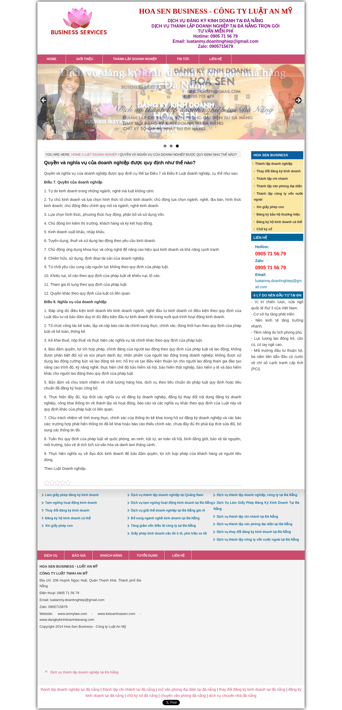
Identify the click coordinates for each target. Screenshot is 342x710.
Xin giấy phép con (270, 207)
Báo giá (79, 555)
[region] (171, 102)
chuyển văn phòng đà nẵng (183, 695)
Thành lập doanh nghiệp (273, 164)
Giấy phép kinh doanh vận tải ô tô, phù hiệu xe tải (169, 533)
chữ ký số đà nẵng (142, 695)
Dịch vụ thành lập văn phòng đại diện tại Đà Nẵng (254, 524)
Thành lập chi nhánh (272, 179)
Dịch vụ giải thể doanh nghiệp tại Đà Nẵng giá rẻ (168, 510)
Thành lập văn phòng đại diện (279, 186)
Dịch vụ (50, 555)
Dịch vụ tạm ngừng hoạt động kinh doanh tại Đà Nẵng (172, 503)
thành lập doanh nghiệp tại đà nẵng (70, 689)
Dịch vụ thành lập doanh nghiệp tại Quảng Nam (167, 495)
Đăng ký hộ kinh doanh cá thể (279, 222)
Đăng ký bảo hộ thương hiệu (278, 214)
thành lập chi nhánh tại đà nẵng (129, 689)
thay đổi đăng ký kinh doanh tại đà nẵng (252, 689)
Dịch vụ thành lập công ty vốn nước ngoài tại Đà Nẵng (258, 539)
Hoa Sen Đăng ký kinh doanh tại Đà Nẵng (79, 21)
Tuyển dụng (147, 555)
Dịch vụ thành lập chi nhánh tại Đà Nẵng (247, 516)
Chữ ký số (264, 229)
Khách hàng (111, 555)
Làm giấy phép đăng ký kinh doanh (72, 495)
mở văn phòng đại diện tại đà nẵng (187, 689)
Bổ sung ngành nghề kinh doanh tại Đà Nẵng (165, 518)
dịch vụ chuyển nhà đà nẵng (232, 695)
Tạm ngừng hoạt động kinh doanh (71, 503)
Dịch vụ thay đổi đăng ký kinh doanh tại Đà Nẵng (254, 532)
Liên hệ (178, 555)
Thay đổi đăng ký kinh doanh (278, 171)
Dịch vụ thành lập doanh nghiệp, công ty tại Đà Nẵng (257, 495)
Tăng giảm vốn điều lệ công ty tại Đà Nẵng (163, 526)
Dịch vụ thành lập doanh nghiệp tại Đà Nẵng (84, 672)
